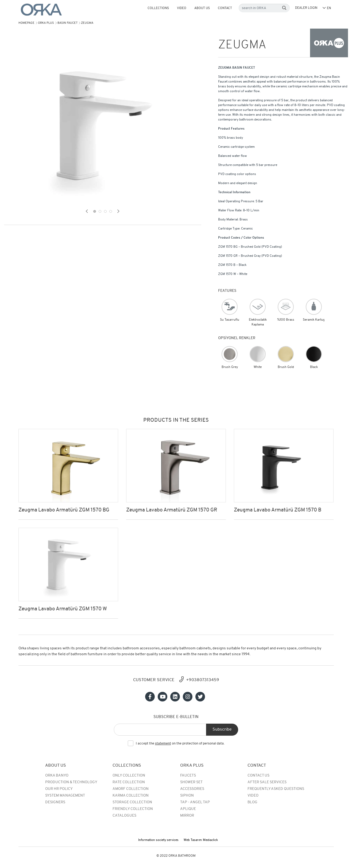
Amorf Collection (131, 789)
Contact (225, 8)
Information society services (158, 840)
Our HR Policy (59, 789)
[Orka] (41, 10)
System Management (65, 796)
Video (181, 8)
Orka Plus (46, 23)
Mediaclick (210, 840)
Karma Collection (131, 796)
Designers (55, 802)
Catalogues (124, 816)
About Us (202, 8)
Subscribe (222, 729)
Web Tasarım (193, 840)
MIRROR (187, 816)
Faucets (188, 776)
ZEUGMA (87, 23)
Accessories (192, 789)
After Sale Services (267, 782)
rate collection (129, 782)
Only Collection (129, 776)
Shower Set (191, 782)
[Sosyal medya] (150, 696)
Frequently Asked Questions (275, 789)
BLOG (252, 802)
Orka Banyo (56, 776)
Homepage (26, 23)
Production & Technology (71, 782)
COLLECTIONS (158, 8)
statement (163, 743)
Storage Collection (132, 802)
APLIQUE (188, 809)
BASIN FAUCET (67, 23)
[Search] (284, 8)
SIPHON (187, 796)
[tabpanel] (103, 125)
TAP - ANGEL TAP (195, 802)
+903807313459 (202, 680)
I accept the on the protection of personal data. (180, 743)
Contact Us (258, 776)
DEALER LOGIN (306, 8)
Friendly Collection (133, 809)
